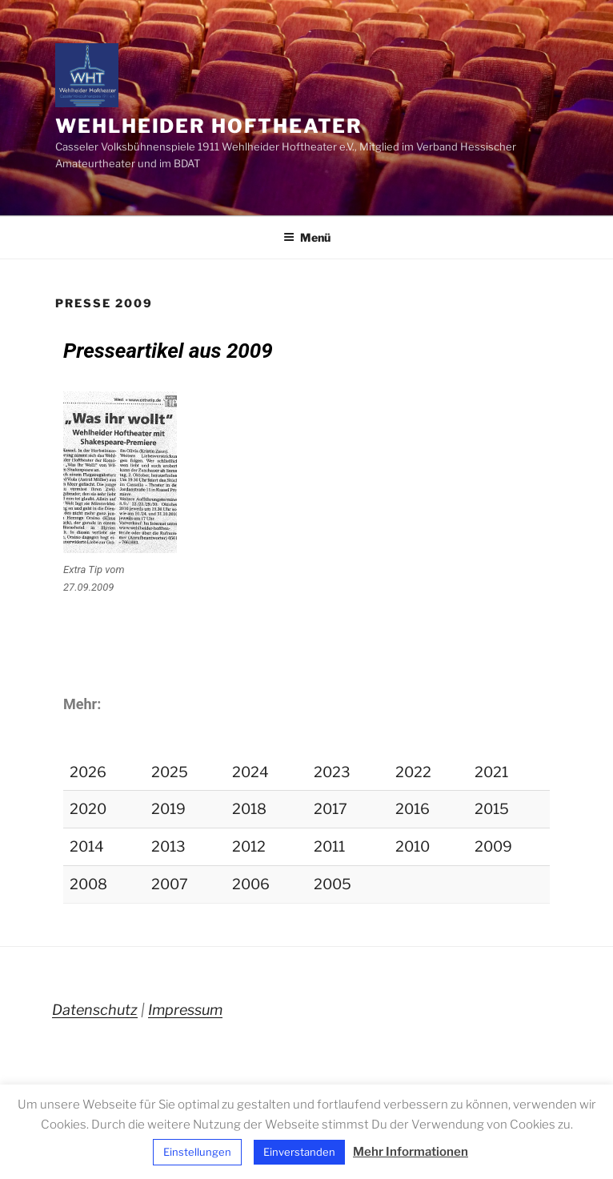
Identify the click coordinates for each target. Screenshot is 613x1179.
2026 (88, 772)
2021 (491, 772)
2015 (492, 808)
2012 (249, 846)
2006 (251, 884)
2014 (87, 846)
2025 (169, 772)
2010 (412, 846)
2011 (329, 846)
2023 (332, 772)
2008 (88, 884)
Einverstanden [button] (299, 1151)
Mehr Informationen (410, 1152)
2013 (168, 846)
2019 (168, 808)
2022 (413, 772)
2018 (249, 808)
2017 (330, 808)
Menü (307, 237)
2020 (88, 808)
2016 (412, 808)
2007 (169, 884)
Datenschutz (95, 1009)
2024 (250, 772)
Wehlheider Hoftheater (209, 126)
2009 (493, 846)
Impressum (185, 1009)
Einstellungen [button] (197, 1151)
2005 (332, 884)
